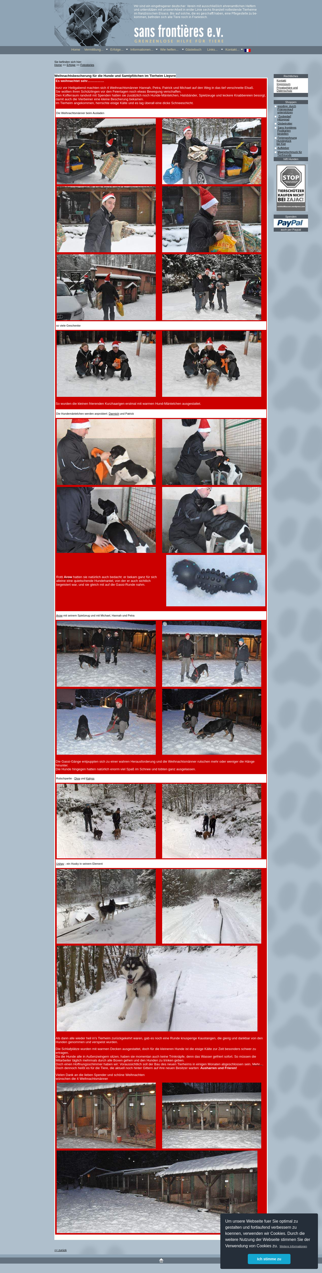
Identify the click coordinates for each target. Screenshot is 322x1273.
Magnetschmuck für (290, 151)
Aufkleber (283, 147)
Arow (59, 615)
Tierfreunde (284, 155)
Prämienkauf (285, 109)
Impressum (283, 84)
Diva (77, 778)
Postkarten (284, 130)
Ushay (60, 863)
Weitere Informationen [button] (293, 1246)
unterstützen (285, 112)
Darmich (114, 413)
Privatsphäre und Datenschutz (287, 89)
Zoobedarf (284, 116)
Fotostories (87, 64)
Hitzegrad (283, 119)
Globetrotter (285, 123)
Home (58, 64)
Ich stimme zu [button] (269, 1259)
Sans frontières (287, 127)
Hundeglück (284, 140)
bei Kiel (281, 143)
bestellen (282, 133)
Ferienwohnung (287, 137)
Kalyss (90, 778)
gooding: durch (287, 106)
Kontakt (281, 80)
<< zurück (60, 1250)
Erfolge (71, 64)
